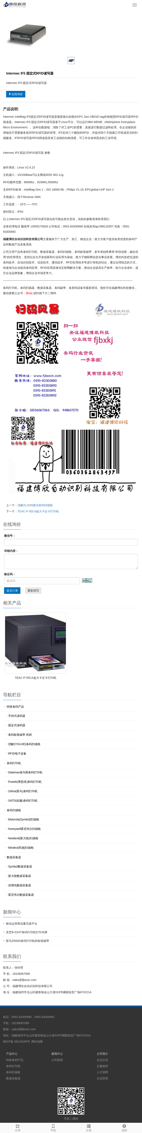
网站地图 (37, 1041)
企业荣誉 (102, 1078)
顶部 (124, 1127)
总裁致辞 (102, 1066)
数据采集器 (14, 857)
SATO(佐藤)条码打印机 (23, 800)
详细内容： (11, 550)
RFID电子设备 (17, 753)
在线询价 (16, 94)
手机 (53, 1127)
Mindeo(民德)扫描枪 (21, 847)
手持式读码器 (16, 715)
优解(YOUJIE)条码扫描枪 (24, 744)
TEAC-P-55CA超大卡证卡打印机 (38, 511)
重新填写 (33, 590)
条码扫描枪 (14, 810)
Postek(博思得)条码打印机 (25, 781)
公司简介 (102, 1053)
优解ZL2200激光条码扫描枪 (35, 505)
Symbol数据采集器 (20, 866)
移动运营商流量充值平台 (21, 923)
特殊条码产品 (15, 706)
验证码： (10, 574)
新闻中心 (57, 1053)
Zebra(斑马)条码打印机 (23, 791)
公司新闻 (57, 1060)
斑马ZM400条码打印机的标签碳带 (27, 940)
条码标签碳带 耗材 (20, 734)
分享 (18, 1127)
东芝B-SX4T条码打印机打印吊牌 (26, 932)
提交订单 (12, 590)
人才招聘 (102, 1072)
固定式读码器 (16, 725)
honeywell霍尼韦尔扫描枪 (24, 828)
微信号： (10, 535)
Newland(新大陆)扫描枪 (23, 838)
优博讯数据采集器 (19, 885)
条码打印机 (14, 763)
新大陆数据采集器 (19, 876)
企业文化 (102, 1060)
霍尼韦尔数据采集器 (21, 894)
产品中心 (12, 1053)
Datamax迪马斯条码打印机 (25, 772)
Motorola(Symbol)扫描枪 (23, 819)
